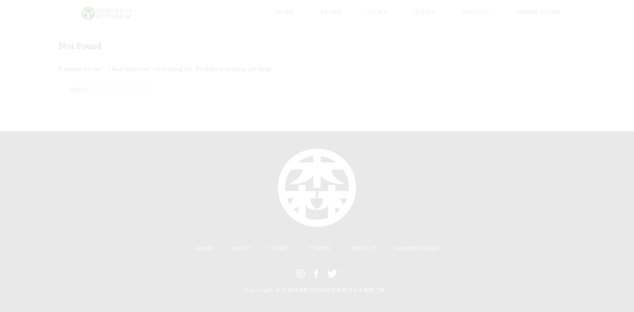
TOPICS (424, 12)
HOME (285, 12)
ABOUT (330, 12)
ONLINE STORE (538, 12)
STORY (377, 12)
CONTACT (475, 12)
